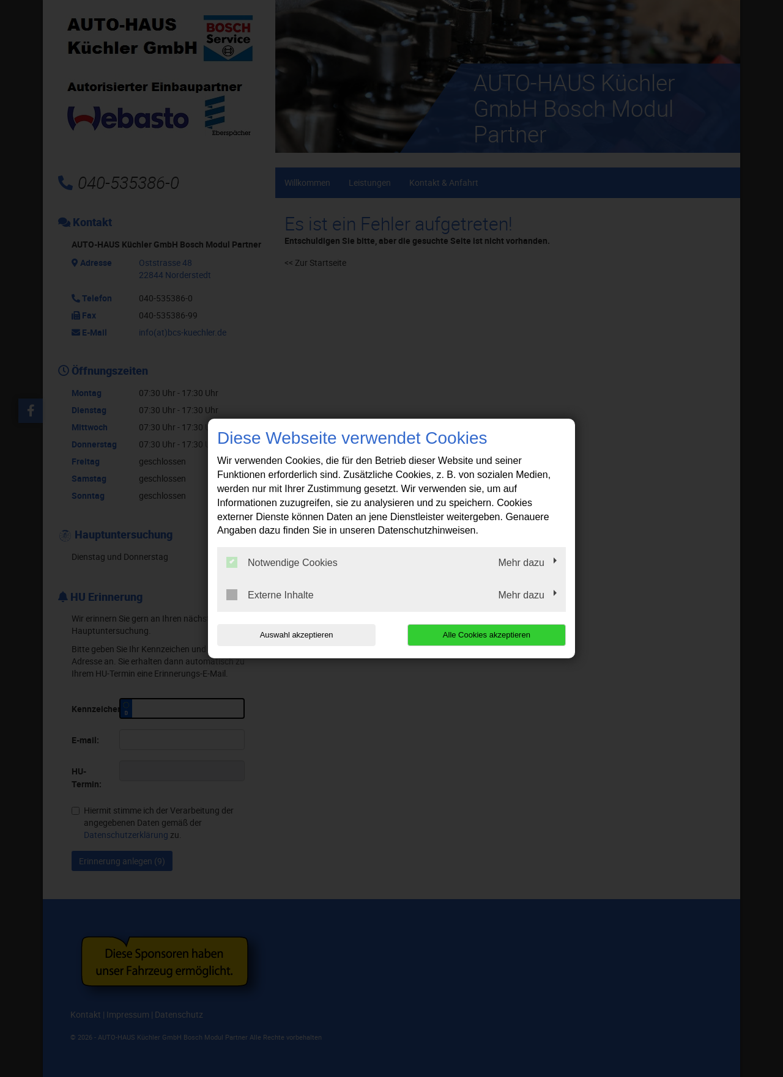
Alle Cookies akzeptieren (487, 634)
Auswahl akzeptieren (295, 634)
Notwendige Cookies (282, 562)
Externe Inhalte (270, 594)
